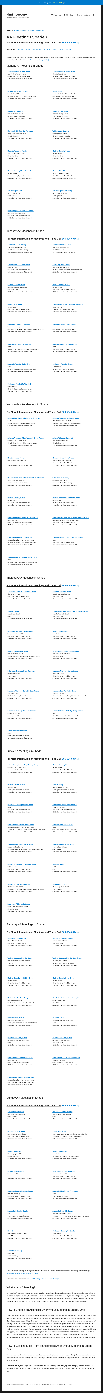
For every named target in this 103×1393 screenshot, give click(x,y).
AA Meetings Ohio (42, 30)
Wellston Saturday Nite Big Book (20, 958)
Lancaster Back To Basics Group (64, 691)
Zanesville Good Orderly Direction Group (67, 537)
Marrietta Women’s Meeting (18, 151)
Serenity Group (13, 611)
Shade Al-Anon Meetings (50, 1279)
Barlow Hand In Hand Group (62, 938)
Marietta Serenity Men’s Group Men (20, 171)
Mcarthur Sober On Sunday (62, 1111)
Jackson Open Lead (15, 191)
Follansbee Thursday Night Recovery (21, 671)
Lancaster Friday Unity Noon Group (21, 824)
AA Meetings (56, 15)
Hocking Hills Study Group (17, 1038)
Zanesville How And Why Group (19, 344)
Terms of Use (29, 1384)
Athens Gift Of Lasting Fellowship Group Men (24, 418)
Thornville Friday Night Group (63, 844)
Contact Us (70, 1384)
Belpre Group (57, 91)
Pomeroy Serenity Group (61, 591)
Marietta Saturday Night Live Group (20, 978)
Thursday (46, 49)
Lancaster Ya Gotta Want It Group (64, 324)
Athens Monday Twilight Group (19, 71)
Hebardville (10, 1273)
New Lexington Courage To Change (21, 210)
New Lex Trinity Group (16, 1018)
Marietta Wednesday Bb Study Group (66, 498)
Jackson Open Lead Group (62, 191)
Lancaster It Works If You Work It (64, 804)
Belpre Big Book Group (61, 265)
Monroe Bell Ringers (15, 111)
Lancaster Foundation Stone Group (20, 1057)
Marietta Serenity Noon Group (63, 978)
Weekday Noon (57, 864)
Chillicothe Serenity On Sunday (63, 1231)
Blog (94, 15)
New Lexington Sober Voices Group (65, 651)
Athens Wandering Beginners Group (65, 418)
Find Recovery (17, 14)
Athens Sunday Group (16, 1111)
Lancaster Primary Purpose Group (20, 1191)
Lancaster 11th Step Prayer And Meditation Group (70, 517)
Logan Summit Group (60, 111)
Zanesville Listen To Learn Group (64, 344)
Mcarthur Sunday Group (16, 1131)
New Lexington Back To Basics (63, 1171)
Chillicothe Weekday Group (62, 364)
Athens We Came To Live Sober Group (22, 591)
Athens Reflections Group (62, 245)
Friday (54, 49)
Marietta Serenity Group (61, 151)
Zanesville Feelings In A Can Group (20, 844)
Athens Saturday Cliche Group (19, 938)
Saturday (61, 49)
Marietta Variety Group (16, 1151)
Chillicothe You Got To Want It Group (21, 384)
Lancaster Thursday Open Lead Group (22, 711)
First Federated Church (16, 1171)
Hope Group (12, 1231)
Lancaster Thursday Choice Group (65, 671)
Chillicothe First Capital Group (19, 884)
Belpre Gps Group (59, 1131)
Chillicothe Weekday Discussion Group (22, 864)
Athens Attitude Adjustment (62, 438)
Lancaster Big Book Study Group (20, 537)
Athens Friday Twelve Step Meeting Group (23, 765)
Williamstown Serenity (60, 131)
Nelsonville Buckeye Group (18, 91)
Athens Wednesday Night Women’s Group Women (26, 438)
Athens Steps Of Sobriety (17, 245)
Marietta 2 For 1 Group (60, 171)
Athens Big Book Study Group (63, 71)
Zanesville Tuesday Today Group (19, 364)
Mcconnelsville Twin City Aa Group (20, 131)
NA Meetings (68, 15)
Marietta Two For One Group (18, 651)
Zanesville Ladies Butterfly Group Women (67, 711)
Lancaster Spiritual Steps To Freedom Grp (23, 517)
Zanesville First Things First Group (65, 1191)
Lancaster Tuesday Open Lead (19, 324)
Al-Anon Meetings (83, 15)
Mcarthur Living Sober (16, 458)
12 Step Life (61, 1384)
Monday (20, 49)
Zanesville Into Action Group (62, 824)
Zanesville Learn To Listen (17, 731)
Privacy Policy (20, 1384)
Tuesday (28, 49)
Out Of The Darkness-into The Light (65, 998)
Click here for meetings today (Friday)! (36, 60)
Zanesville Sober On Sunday (18, 1211)
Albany (23, 1273)
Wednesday (37, 49)
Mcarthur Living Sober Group (63, 458)
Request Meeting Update (49, 1384)
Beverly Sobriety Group (16, 284)
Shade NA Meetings (33, 1279)
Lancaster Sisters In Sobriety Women (66, 1057)
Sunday (68, 49)
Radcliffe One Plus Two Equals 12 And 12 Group (70, 611)
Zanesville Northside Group (62, 1211)
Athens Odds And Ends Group (19, 265)
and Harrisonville (32, 1273)
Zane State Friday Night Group (19, 904)
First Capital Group (59, 884)
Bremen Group (57, 785)
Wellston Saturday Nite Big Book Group (67, 958)
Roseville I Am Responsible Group (20, 804)
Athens (17, 1273)
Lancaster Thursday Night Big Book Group (23, 691)
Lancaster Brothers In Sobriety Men (21, 1077)
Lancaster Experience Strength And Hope (67, 304)
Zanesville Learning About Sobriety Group (23, 557)
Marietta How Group (15, 304)
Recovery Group (58, 1018)
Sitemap (38, 1384)
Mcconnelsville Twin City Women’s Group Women (26, 478)
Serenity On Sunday (15, 1251)
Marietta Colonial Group (16, 785)
